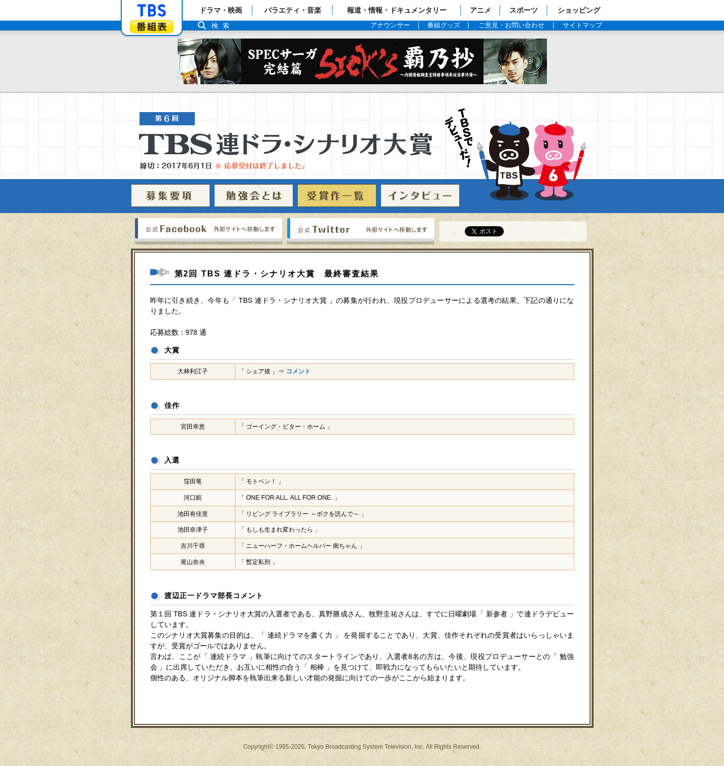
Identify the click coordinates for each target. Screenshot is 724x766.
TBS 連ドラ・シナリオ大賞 (362, 154)
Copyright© (258, 746)
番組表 (152, 26)
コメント (298, 371)
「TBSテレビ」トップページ (152, 10)
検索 (223, 25)
